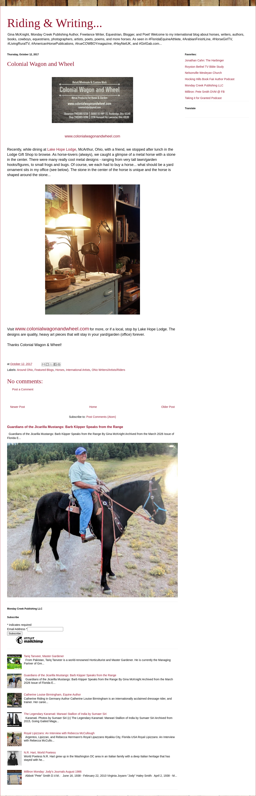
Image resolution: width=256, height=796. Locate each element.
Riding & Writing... (54, 23)
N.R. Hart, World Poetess (40, 752)
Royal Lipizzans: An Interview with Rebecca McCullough (59, 733)
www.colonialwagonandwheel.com (92, 136)
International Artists (78, 369)
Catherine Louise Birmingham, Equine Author (52, 694)
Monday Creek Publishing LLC (204, 85)
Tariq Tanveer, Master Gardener (44, 656)
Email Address (17, 629)
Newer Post (17, 406)
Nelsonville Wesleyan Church (203, 72)
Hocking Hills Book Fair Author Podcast (209, 79)
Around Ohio (25, 369)
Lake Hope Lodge (61, 149)
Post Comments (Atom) (101, 416)
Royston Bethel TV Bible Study (204, 66)
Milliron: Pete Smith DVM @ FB (205, 91)
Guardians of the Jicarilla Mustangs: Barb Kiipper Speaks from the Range (65, 427)
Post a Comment (22, 389)
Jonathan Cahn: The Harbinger (204, 60)
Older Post (168, 406)
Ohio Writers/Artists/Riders (108, 369)
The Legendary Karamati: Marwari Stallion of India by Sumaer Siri (65, 713)
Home (93, 406)
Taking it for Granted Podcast (203, 98)
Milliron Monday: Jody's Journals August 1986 (53, 771)
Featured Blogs (44, 369)
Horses (59, 369)
